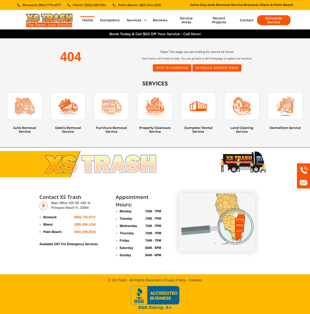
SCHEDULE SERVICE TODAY (217, 68)
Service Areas (186, 20)
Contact (246, 20)
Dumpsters (110, 20)
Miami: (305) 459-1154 (89, 5)
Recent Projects (219, 20)
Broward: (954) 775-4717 (42, 5)
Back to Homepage (172, 68)
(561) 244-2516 (84, 232)
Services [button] (134, 20)
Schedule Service (274, 20)
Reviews (160, 20)
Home (88, 20)
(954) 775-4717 (84, 217)
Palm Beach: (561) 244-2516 (139, 5)
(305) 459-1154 (84, 224)
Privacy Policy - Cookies (183, 280)
